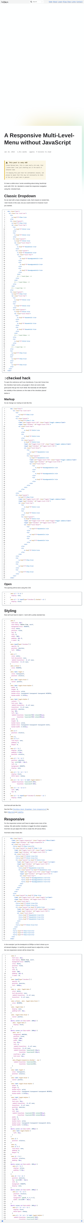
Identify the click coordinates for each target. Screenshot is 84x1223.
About (55, 2)
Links (73, 2)
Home (50, 2)
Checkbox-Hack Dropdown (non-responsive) (30, 809)
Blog (65, 2)
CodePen (20, 812)
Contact (80, 2)
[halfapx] (4, 2)
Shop (69, 2)
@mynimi (11, 812)
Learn (60, 2)
